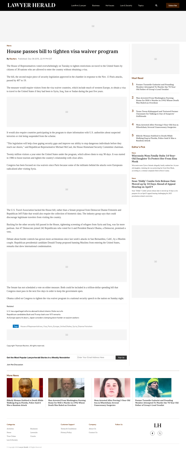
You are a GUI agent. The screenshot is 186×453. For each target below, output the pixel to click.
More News (13, 375)
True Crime (11, 436)
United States (66, 326)
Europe (56, 326)
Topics (141, 5)
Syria (75, 326)
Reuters (13, 58)
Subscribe (173, 5)
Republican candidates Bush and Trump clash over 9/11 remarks (34, 314)
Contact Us (93, 432)
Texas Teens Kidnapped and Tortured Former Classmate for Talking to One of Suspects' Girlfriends (157, 113)
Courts (33, 436)
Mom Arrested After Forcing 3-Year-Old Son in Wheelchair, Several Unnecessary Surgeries (157, 126)
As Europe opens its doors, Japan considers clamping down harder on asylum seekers (43, 317)
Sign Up (121, 357)
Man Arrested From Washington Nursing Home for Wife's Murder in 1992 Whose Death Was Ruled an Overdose (157, 100)
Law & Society (126, 5)
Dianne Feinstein (85, 326)
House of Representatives (31, 326)
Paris (50, 326)
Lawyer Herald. (23, 447)
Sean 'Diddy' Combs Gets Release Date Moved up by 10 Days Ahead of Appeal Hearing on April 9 (154, 183)
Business (96, 5)
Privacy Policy (66, 432)
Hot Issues (110, 5)
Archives (10, 429)
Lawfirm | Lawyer (78, 5)
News (9, 45)
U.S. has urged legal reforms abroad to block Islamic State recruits (35, 311)
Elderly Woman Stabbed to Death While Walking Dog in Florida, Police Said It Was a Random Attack (156, 138)
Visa (45, 326)
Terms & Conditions (68, 429)
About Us (92, 429)
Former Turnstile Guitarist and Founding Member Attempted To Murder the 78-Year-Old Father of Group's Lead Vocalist (156, 87)
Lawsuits (33, 432)
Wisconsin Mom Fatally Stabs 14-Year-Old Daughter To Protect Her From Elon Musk (154, 158)
